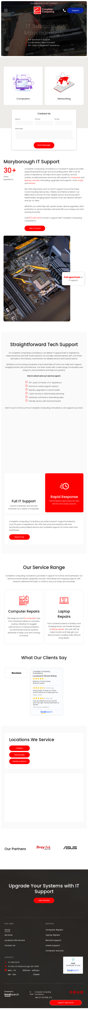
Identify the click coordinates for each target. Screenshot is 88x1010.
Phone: (37, 119)
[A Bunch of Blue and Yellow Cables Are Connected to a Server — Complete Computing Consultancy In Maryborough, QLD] (44, 443)
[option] (43, 849)
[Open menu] (6, 10)
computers (75, 177)
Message (19, 128)
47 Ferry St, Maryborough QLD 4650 (23, 968)
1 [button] (55, 859)
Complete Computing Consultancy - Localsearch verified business (73, 967)
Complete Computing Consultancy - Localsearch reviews (35, 692)
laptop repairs (58, 629)
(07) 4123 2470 (34, 218)
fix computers (30, 618)
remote (32, 183)
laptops (28, 180)
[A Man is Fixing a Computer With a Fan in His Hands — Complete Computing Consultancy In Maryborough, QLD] (24, 486)
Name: (18, 119)
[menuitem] (23, 931)
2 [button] (58, 859)
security (35, 180)
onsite (80, 180)
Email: (57, 119)
